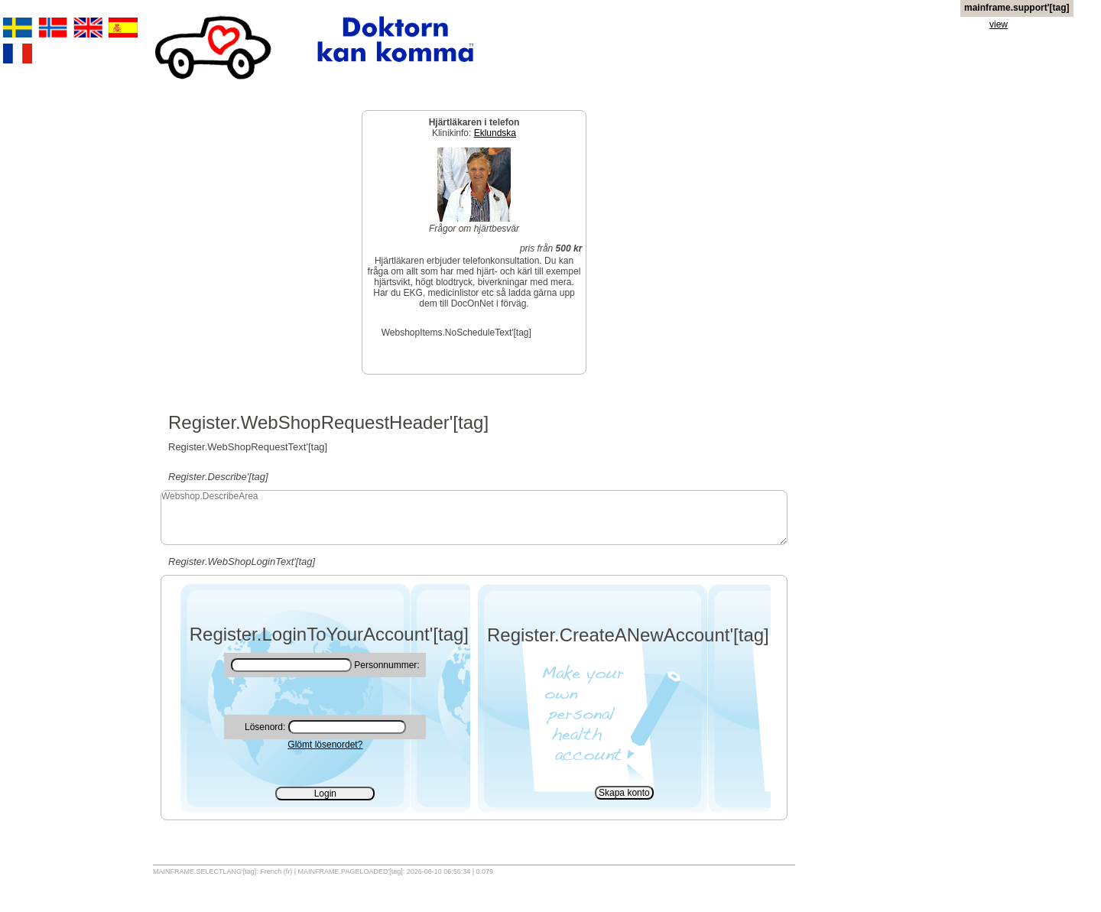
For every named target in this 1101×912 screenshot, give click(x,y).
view (998, 24)
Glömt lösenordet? (324, 744)
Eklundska (495, 133)
